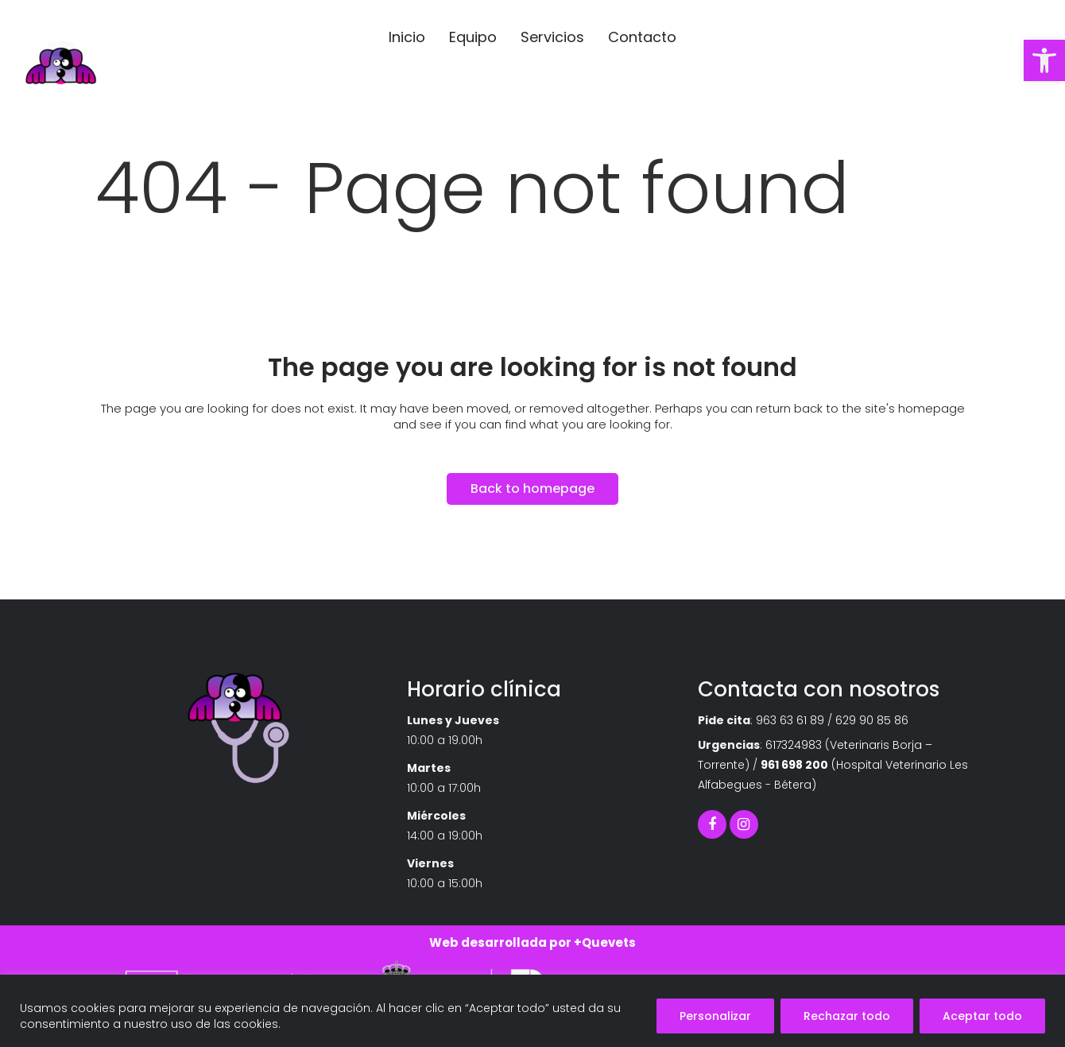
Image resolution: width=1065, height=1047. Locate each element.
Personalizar (715, 1016)
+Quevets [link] (605, 942)
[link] (1044, 60)
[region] (532, 1011)
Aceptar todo (982, 1016)
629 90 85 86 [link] (871, 720)
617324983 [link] (793, 745)
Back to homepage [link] (532, 488)
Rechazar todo (847, 1016)
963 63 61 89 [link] (790, 720)
